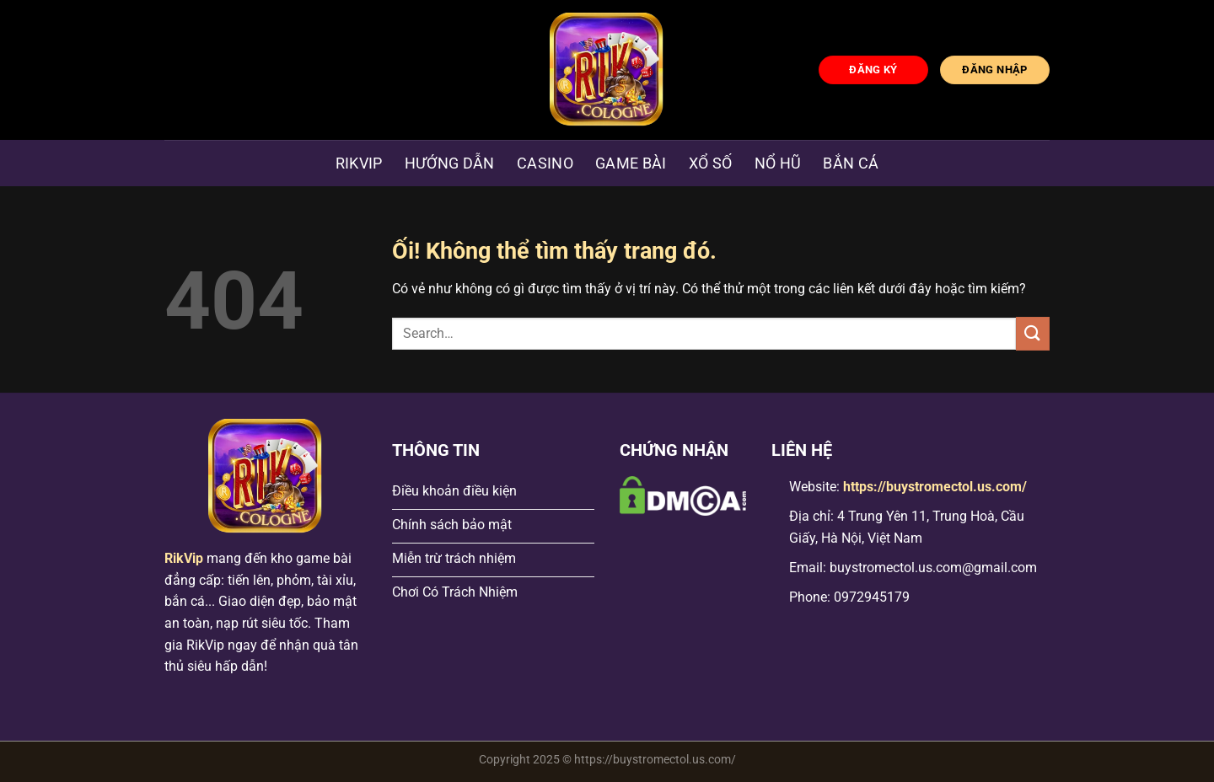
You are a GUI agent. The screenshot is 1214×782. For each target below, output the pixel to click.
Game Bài (631, 163)
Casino (545, 163)
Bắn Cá (850, 163)
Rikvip (359, 163)
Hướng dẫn (450, 163)
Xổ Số (711, 163)
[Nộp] (1033, 333)
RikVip (183, 558)
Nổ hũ (778, 163)
